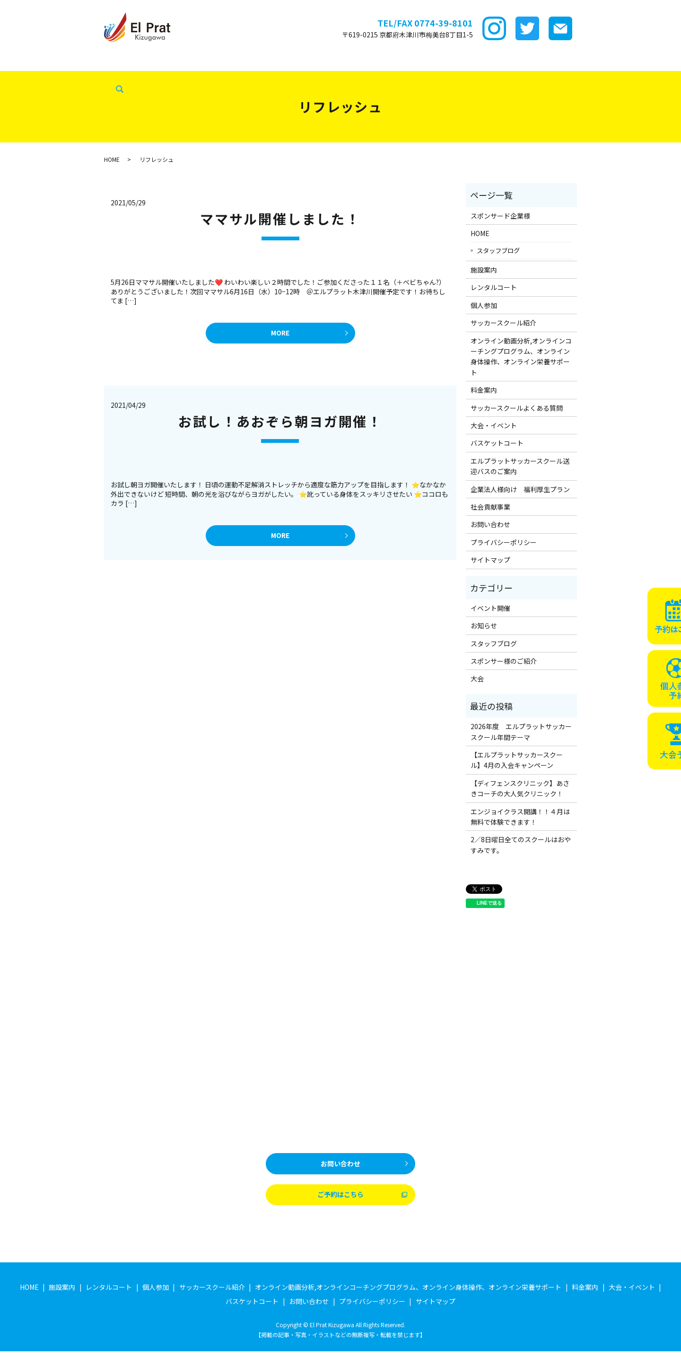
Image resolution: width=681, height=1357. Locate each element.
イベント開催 (490, 608)
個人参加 (484, 305)
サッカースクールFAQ (429, 61)
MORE (280, 334)
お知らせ (484, 625)
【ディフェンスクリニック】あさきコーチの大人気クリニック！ (520, 788)
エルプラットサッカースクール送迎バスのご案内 (520, 466)
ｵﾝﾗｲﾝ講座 (334, 61)
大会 (477, 678)
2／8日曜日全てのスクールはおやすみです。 (521, 845)
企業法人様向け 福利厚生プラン (520, 489)
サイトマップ (490, 559)
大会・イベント (495, 61)
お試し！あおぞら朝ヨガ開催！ (280, 423)
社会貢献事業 (82, 76)
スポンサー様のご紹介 (504, 661)
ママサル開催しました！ (280, 218)
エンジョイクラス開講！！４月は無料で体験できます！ (520, 817)
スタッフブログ (28, 76)
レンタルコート (165, 61)
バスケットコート (555, 61)
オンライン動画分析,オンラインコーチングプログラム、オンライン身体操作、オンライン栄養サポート (521, 356)
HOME (14, 61)
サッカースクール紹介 (275, 61)
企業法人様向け (616, 61)
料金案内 (372, 61)
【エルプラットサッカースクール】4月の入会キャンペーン (517, 760)
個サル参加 (215, 61)
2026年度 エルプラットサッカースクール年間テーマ (521, 731)
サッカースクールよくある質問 (517, 408)
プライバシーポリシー (504, 542)
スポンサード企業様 (65, 61)
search (114, 77)
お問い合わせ (490, 524)
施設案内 (118, 61)
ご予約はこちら (340, 1199)
